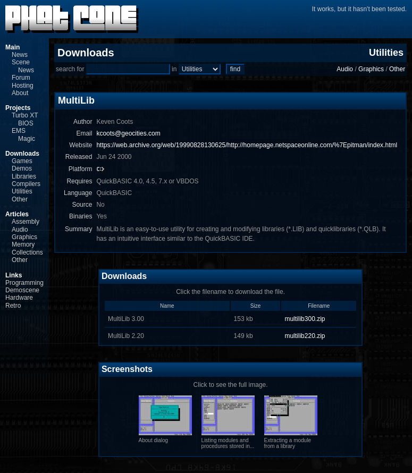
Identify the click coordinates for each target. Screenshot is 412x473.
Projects (17, 108)
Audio (20, 229)
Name (167, 306)
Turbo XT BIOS (25, 119)
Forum (21, 77)
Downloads (22, 153)
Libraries (24, 176)
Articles (17, 214)
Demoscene (22, 290)
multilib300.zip (304, 319)
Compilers (26, 184)
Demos (22, 168)
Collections (27, 252)
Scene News (23, 65)
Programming (24, 282)
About (20, 93)
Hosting (22, 85)
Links (13, 275)
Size (255, 306)
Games (22, 161)
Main (12, 47)
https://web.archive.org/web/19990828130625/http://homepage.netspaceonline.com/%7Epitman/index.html (246, 145)
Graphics (24, 237)
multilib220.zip (304, 336)
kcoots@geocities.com (128, 133)
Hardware (19, 297)
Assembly (25, 221)
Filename (319, 306)
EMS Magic (23, 134)
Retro (13, 305)
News (20, 54)
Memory (23, 244)
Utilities (22, 191)
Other (20, 199)
